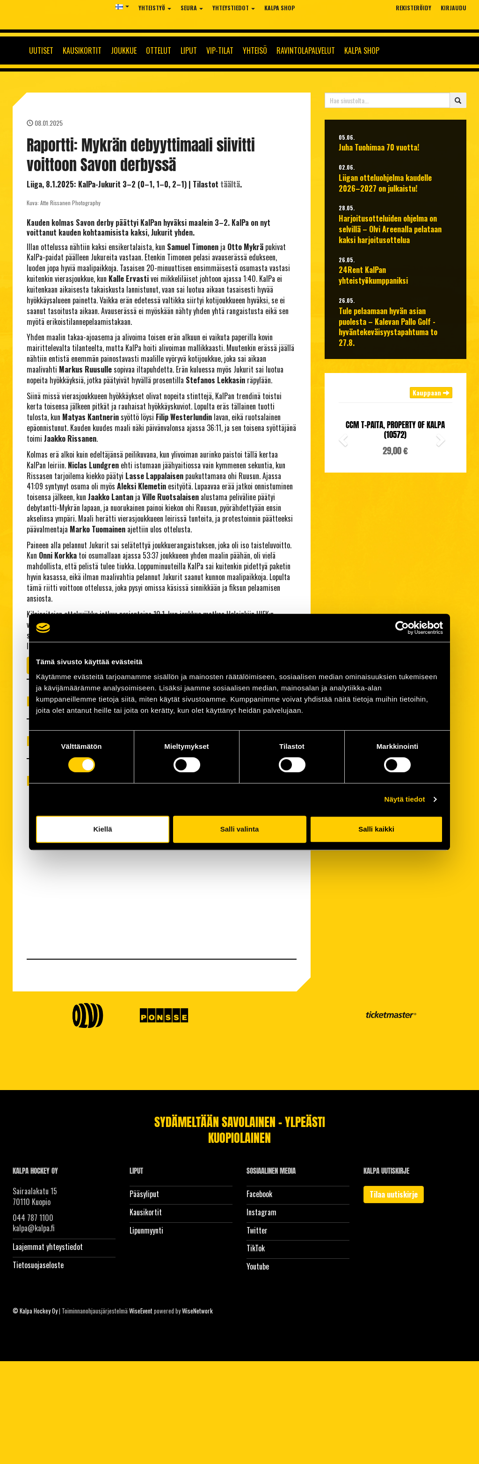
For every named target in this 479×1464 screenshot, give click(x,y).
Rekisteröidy (413, 8)
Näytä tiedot (405, 799)
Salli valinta (239, 829)
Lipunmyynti (146, 1230)
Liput (189, 50)
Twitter (257, 1230)
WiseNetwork (197, 1310)
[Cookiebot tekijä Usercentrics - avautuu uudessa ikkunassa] (402, 628)
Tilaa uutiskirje (394, 1194)
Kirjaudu (453, 8)
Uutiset (41, 50)
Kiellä (102, 829)
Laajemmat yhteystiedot (48, 1246)
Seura (192, 8)
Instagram (261, 1212)
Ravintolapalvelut (305, 50)
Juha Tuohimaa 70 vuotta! (379, 147)
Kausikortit (82, 50)
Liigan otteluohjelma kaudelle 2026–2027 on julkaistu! (385, 183)
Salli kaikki (376, 829)
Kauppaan (431, 392)
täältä (230, 184)
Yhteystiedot (233, 8)
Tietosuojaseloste (38, 1264)
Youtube (258, 1266)
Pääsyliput (144, 1193)
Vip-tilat (219, 50)
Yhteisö (255, 50)
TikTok (256, 1248)
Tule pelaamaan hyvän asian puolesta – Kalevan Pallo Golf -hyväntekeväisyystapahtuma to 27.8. (388, 327)
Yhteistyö (154, 8)
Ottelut (158, 50)
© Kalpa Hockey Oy (35, 1310)
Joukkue (124, 50)
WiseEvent (140, 1310)
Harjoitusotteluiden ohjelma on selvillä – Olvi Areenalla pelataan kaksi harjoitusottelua (390, 229)
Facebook (259, 1193)
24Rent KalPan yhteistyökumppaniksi (373, 275)
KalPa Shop (279, 8)
